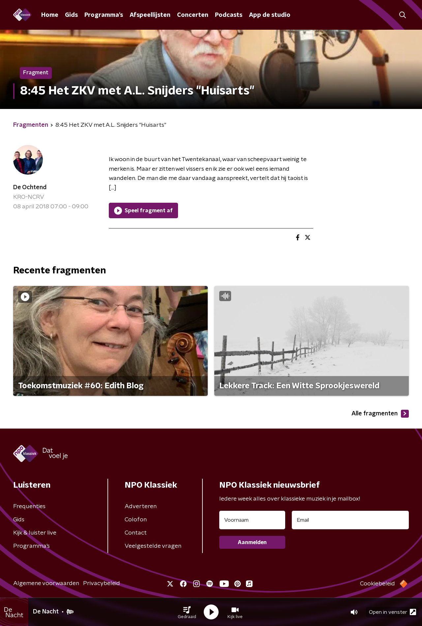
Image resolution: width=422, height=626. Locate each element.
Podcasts (228, 15)
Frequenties (29, 506)
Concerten (192, 15)
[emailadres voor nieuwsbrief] (350, 520)
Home (49, 15)
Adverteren (141, 506)
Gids (71, 15)
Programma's (103, 15)
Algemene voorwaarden (46, 583)
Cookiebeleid (377, 584)
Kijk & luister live (34, 533)
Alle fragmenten (380, 414)
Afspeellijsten (150, 15)
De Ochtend (29, 188)
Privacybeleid (101, 583)
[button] (186, 612)
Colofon (136, 520)
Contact (136, 533)
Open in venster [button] (392, 612)
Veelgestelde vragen (153, 546)
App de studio (269, 15)
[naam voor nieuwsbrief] (252, 520)
